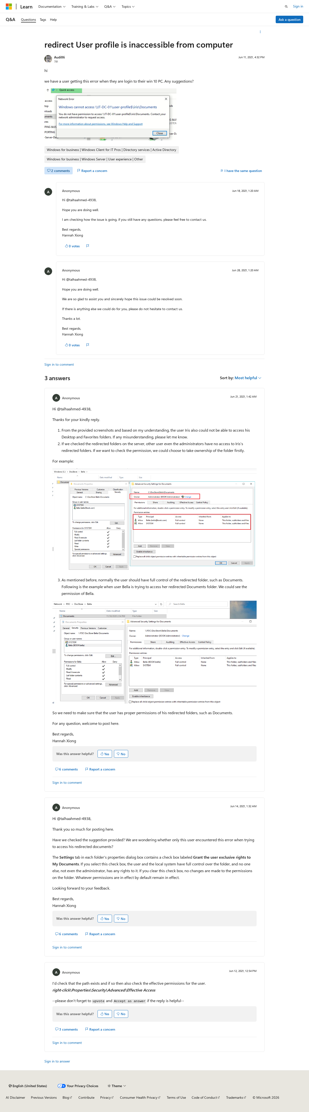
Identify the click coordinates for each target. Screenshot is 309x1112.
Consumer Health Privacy (138, 1097)
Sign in (298, 6)
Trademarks (234, 1097)
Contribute (86, 1097)
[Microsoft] (9, 6)
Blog (66, 1097)
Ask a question (290, 19)
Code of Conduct (204, 1097)
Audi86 (59, 57)
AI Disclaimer (15, 1097)
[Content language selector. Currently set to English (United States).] (28, 1086)
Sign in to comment (59, 364)
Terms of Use (176, 1097)
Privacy (105, 1097)
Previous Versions (44, 1097)
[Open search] (286, 6)
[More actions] (260, 32)
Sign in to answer (57, 1061)
